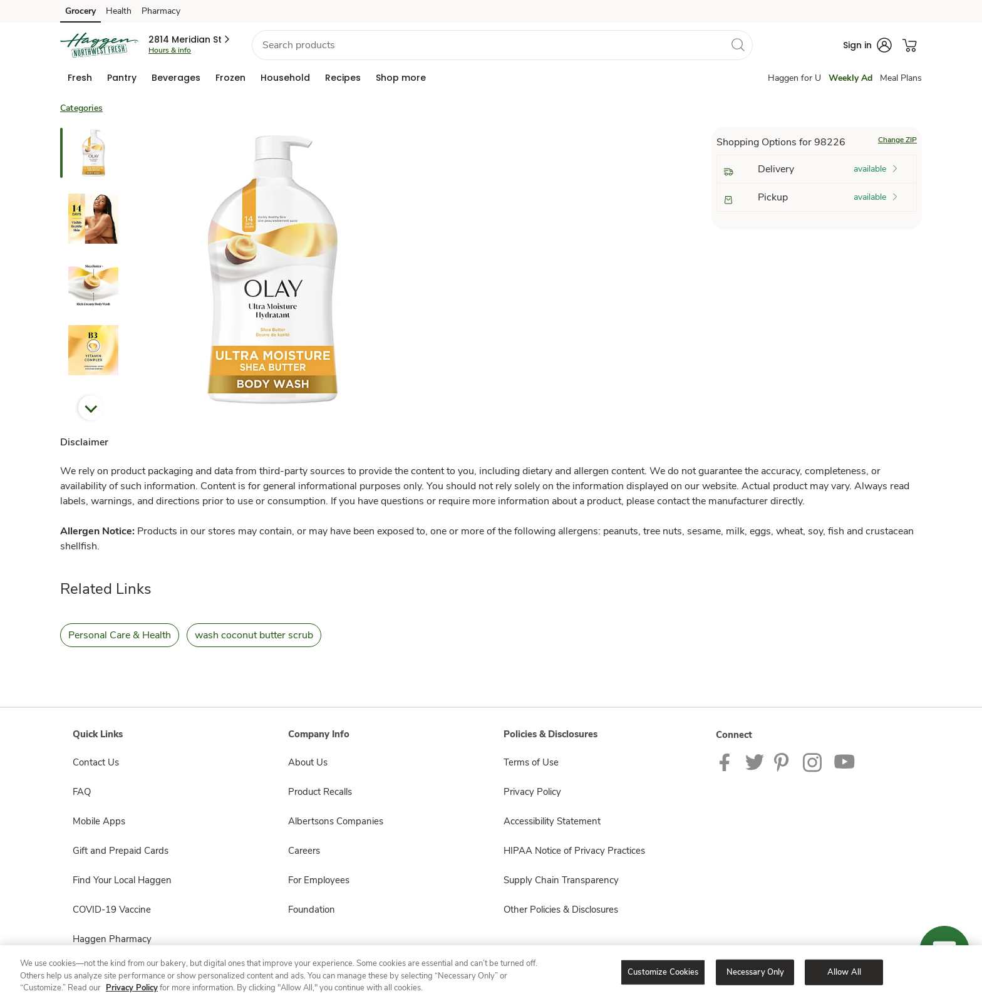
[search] (738, 44)
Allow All (844, 971)
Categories (81, 108)
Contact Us (96, 762)
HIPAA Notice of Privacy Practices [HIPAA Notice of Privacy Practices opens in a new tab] (574, 850)
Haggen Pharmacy (112, 939)
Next (90, 407)
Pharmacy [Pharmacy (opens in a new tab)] (161, 11)
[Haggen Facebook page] (727, 761)
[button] (190, 39)
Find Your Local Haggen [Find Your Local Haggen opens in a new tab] (122, 880)
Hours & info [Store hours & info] (169, 50)
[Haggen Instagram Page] (813, 761)
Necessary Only (755, 971)
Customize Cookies (663, 971)
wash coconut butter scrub (254, 635)
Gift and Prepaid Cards (120, 850)
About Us (308, 762)
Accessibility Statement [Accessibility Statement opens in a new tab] (552, 821)
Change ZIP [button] (897, 140)
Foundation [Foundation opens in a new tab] (311, 909)
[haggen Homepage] (99, 45)
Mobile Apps (99, 821)
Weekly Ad (850, 78)
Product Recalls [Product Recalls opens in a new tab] (320, 792)
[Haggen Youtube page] (844, 761)
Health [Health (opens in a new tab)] (119, 11)
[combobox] (502, 45)
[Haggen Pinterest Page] (783, 761)
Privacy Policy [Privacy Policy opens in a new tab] (532, 792)
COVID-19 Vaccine (112, 909)
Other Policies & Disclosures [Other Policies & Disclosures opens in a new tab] (561, 909)
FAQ (82, 792)
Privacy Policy (132, 987)
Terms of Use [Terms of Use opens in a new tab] (531, 762)
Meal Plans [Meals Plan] (901, 78)
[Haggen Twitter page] (754, 761)
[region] (491, 973)
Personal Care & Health (119, 635)
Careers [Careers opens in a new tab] (304, 850)
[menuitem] (80, 77)
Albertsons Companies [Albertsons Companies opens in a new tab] (335, 821)
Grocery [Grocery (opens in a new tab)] (80, 11)
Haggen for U (794, 78)
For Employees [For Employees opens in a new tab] (318, 880)
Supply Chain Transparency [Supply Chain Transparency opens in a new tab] (561, 880)
